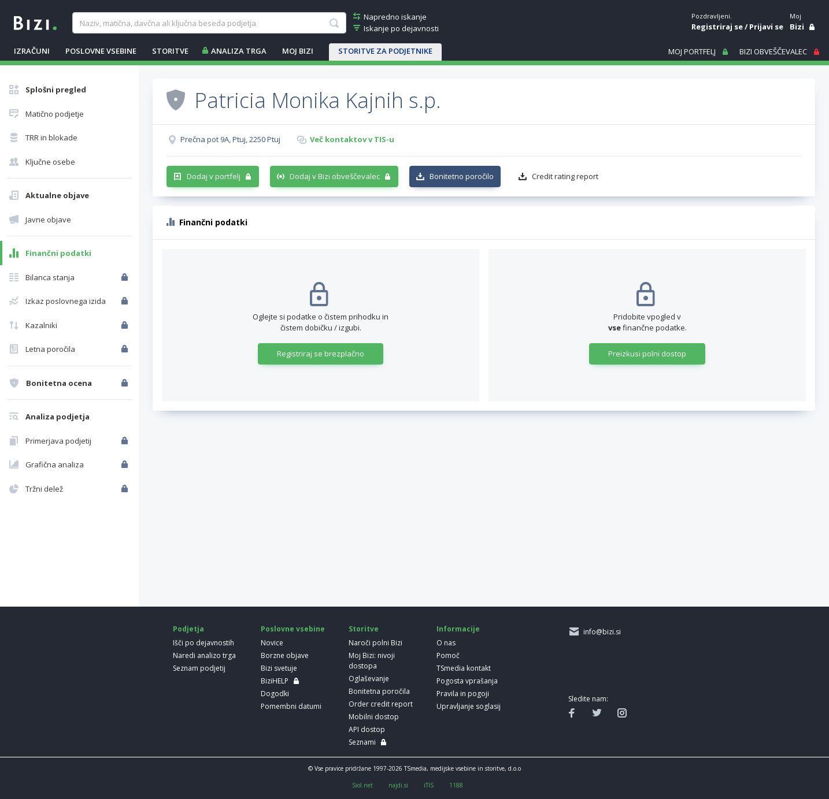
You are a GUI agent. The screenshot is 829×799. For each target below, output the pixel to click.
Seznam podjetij (199, 668)
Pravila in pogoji (462, 693)
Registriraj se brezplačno (320, 353)
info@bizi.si (600, 632)
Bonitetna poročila (379, 691)
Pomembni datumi (291, 706)
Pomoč (448, 655)
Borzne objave (285, 655)
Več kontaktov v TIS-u (352, 139)
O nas (446, 643)
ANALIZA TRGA (239, 51)
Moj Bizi (297, 51)
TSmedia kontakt (463, 668)
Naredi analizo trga (204, 655)
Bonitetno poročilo (462, 176)
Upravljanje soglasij (468, 706)
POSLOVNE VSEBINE (100, 51)
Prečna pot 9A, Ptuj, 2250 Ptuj (230, 139)
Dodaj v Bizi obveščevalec (335, 176)
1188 (456, 785)
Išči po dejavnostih (203, 643)
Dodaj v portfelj (213, 176)
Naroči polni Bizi (375, 643)
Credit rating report (565, 176)
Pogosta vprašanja (467, 681)
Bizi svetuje (279, 668)
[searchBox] (209, 23)
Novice (272, 643)
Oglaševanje (369, 678)
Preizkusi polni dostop (647, 353)
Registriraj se (717, 26)
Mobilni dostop (374, 717)
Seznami (362, 742)
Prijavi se (766, 26)
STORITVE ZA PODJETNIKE (385, 51)
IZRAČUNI (32, 51)
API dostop (367, 729)
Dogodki (275, 693)
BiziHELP (274, 681)
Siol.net (362, 785)
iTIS (429, 785)
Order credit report (381, 704)
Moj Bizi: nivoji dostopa (372, 661)
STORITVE (170, 51)
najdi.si (398, 785)
